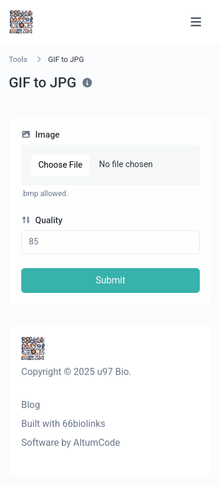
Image (40, 134)
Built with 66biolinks (63, 423)
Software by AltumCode (70, 442)
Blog (30, 404)
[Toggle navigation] (196, 22)
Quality (41, 220)
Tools (18, 59)
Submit (110, 280)
